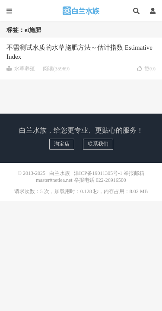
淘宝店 (62, 144)
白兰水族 (81, 10)
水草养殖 (20, 69)
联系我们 (98, 144)
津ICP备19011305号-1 (98, 173)
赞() (146, 69)
